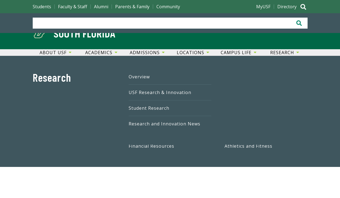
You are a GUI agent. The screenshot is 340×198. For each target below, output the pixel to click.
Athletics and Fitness (248, 146)
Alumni (101, 6)
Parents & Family (132, 6)
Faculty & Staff (72, 6)
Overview (139, 77)
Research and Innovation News (164, 124)
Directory (287, 6)
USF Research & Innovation (160, 92)
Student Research (149, 108)
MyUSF (263, 6)
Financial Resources (151, 146)
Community (168, 6)
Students (42, 6)
